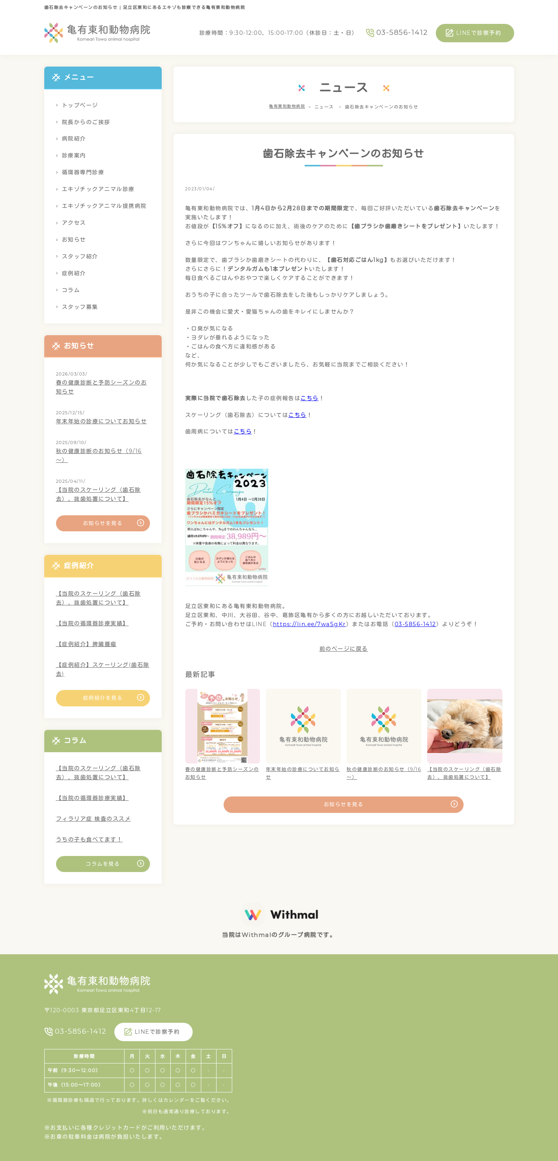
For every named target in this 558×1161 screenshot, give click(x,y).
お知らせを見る (344, 804)
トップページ (80, 105)
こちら (309, 398)
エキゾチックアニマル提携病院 (104, 205)
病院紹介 (74, 138)
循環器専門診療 (83, 172)
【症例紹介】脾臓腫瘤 (86, 644)
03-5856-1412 (402, 32)
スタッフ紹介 (80, 256)
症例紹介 (74, 273)
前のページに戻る (344, 648)
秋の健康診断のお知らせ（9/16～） (99, 456)
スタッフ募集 (80, 307)
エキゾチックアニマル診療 (98, 189)
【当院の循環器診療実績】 (92, 623)
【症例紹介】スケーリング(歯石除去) (103, 669)
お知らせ (74, 239)
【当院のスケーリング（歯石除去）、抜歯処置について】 (98, 494)
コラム (71, 290)
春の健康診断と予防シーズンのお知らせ (101, 387)
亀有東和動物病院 (287, 107)
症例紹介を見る (103, 698)
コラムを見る (103, 864)
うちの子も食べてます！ (89, 839)
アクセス (74, 222)
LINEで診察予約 (479, 32)
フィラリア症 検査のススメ (93, 818)
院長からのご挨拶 (86, 122)
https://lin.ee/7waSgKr (309, 624)
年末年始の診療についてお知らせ (101, 421)
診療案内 (74, 155)
